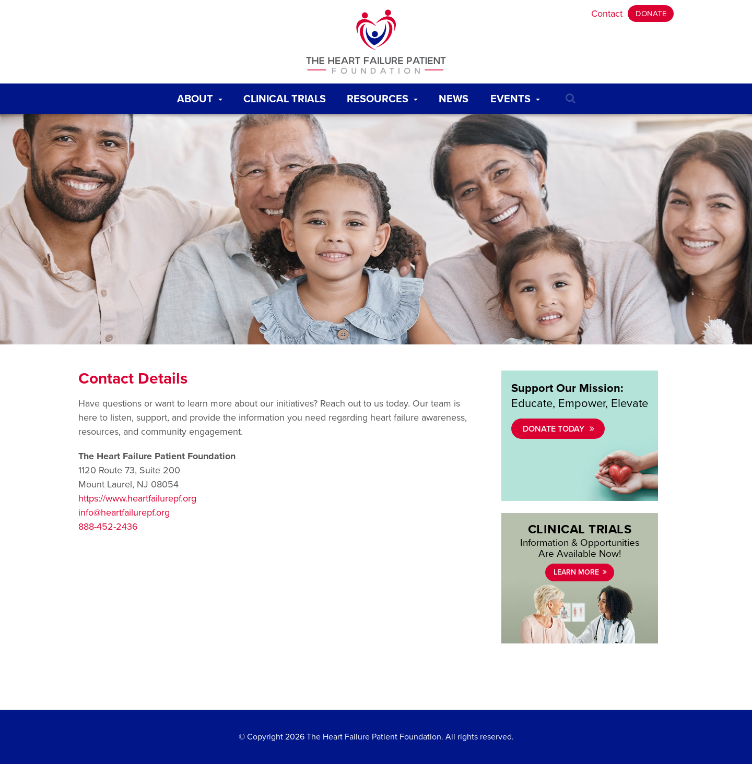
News (456, 96)
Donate (651, 13)
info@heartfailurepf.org (124, 512)
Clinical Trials (286, 96)
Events (517, 96)
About (202, 96)
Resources (384, 96)
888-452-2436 (108, 526)
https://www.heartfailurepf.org (137, 498)
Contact (606, 13)
